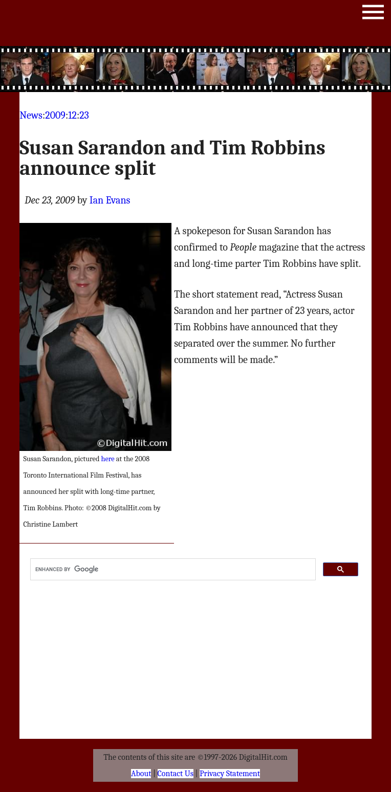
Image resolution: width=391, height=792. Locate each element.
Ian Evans (110, 200)
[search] (172, 569)
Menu (373, 14)
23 (84, 115)
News (30, 115)
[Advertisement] (195, 69)
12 (72, 115)
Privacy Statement (230, 773)
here (108, 459)
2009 (55, 115)
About (141, 773)
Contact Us (175, 773)
